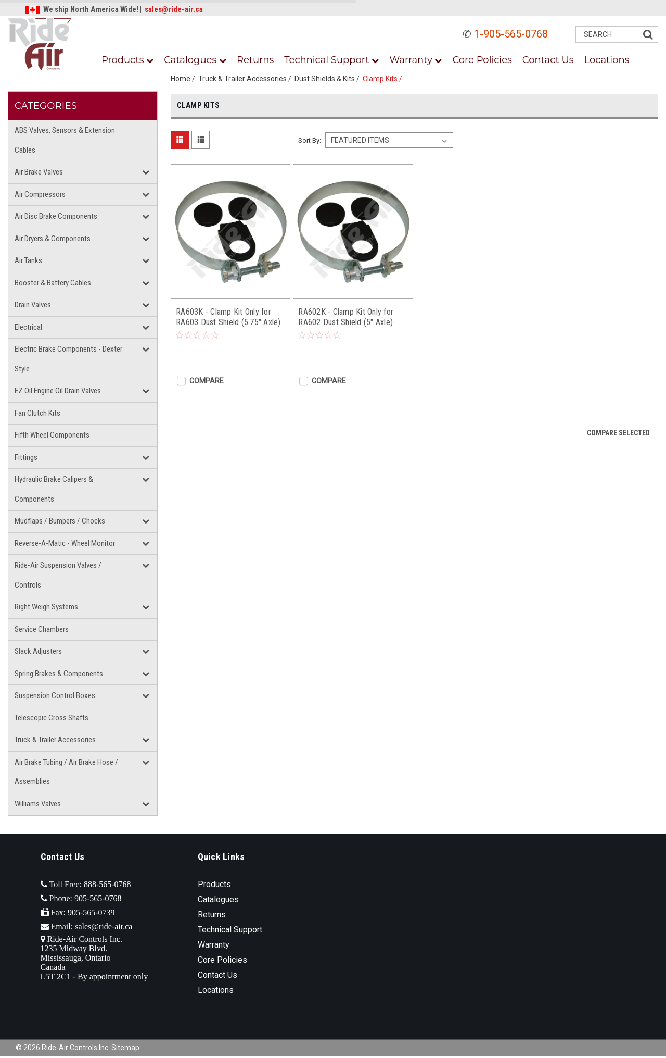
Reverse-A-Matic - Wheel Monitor (65, 543)
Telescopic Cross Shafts (51, 718)
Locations (607, 60)
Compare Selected (618, 433)
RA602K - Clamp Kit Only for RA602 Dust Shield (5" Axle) (345, 317)
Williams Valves (38, 803)
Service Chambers (42, 629)
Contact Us (548, 60)
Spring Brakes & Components (59, 673)
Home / (184, 78)
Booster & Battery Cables (53, 283)
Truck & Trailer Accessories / (246, 78)
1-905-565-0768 (511, 34)
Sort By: (309, 140)
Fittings (26, 457)
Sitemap (125, 1047)
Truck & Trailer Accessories (55, 739)
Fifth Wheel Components (52, 435)
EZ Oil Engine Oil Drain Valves (58, 390)
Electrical (28, 327)
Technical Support (331, 60)
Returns (255, 60)
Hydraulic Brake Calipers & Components (54, 489)
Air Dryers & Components (53, 238)
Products (127, 60)
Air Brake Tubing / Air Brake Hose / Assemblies (66, 772)
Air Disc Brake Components (56, 216)
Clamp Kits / (384, 78)
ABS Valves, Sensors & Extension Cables (65, 140)
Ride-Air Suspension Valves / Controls (58, 575)
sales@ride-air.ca (174, 9)
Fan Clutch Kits (37, 413)
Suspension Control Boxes (55, 695)
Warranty (415, 60)
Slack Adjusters (38, 651)
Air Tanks (28, 260)
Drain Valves (33, 304)
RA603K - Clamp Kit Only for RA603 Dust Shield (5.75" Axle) (228, 317)
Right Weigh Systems (46, 607)
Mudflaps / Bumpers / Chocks (60, 521)
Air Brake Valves (39, 172)
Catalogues (195, 60)
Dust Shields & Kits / (328, 78)
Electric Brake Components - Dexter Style (68, 359)
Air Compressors (40, 194)
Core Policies (481, 60)
